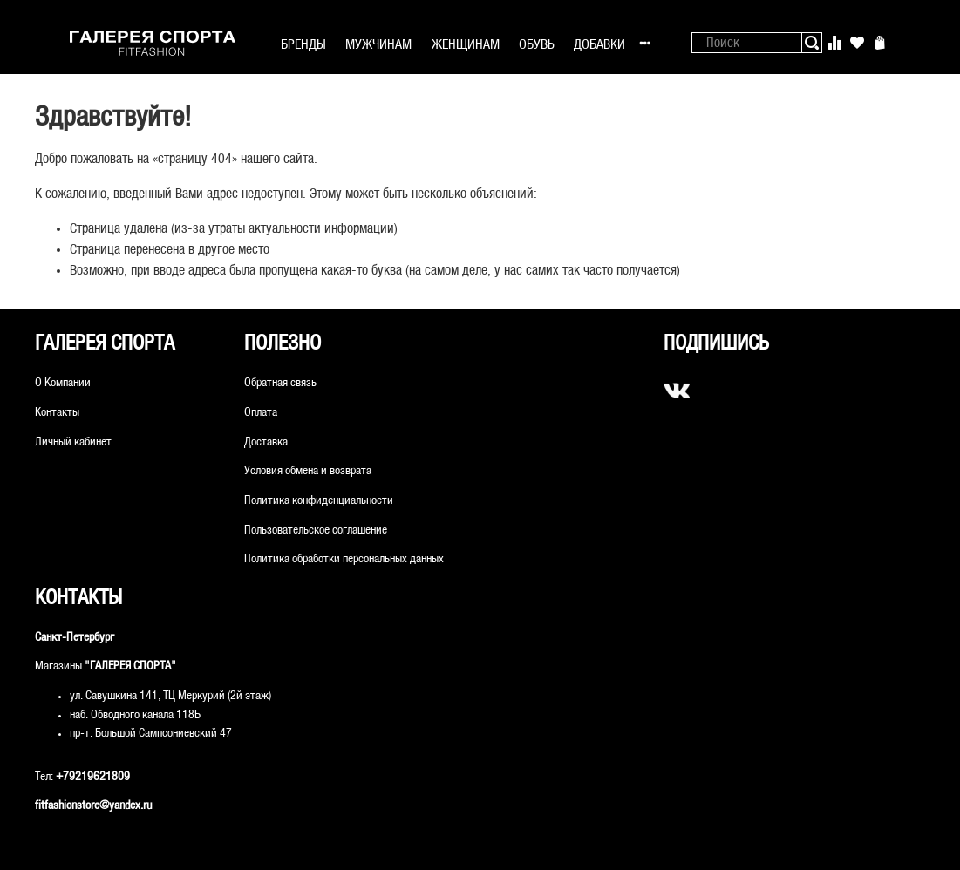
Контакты (57, 412)
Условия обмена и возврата (307, 471)
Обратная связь (280, 383)
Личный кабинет (73, 442)
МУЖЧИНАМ (378, 44)
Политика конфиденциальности (318, 500)
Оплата (260, 412)
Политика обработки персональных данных (344, 559)
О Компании (63, 383)
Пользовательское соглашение (315, 530)
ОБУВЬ (537, 44)
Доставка (266, 442)
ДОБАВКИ (599, 44)
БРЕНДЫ (303, 44)
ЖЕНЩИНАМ (466, 44)
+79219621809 (93, 777)
